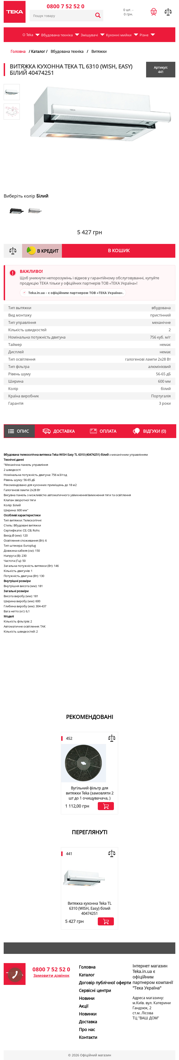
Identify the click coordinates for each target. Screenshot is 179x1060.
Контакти (88, 1037)
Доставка (88, 1021)
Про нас (87, 1029)
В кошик (119, 250)
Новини (86, 998)
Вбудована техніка (57, 35)
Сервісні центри (95, 990)
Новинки (87, 1014)
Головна (18, 51)
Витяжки (99, 51)
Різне (144, 35)
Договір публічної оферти (105, 982)
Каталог (87, 975)
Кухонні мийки (119, 35)
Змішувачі (89, 35)
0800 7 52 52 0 (65, 6)
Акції (83, 1006)
